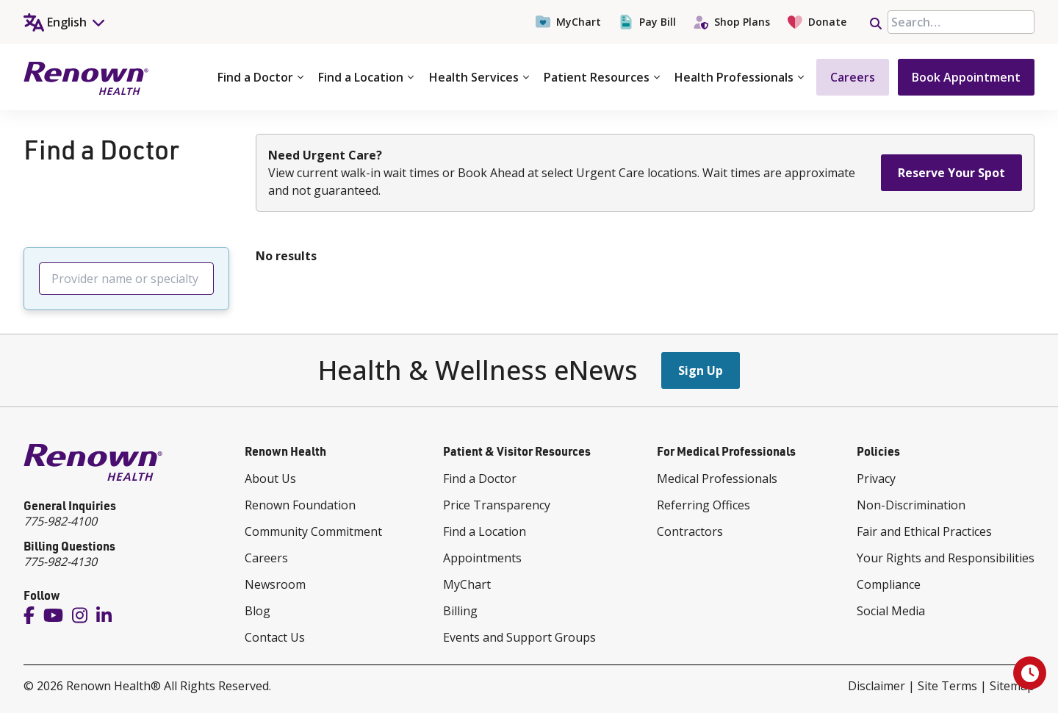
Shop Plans (732, 22)
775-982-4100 (60, 521)
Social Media (891, 611)
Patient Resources (602, 77)
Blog (257, 611)
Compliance (889, 584)
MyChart (568, 22)
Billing (460, 611)
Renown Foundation (300, 505)
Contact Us (275, 637)
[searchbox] (961, 22)
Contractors (690, 531)
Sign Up (700, 370)
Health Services (479, 77)
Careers (852, 77)
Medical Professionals (717, 478)
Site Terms (947, 686)
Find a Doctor (260, 77)
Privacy (876, 478)
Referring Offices (703, 505)
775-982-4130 (60, 561)
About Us (270, 478)
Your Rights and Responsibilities (945, 558)
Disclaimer (876, 686)
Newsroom (275, 584)
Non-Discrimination (911, 505)
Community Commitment (313, 531)
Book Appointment (966, 77)
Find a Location (366, 77)
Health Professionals (739, 77)
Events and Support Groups (519, 637)
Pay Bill (647, 22)
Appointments (482, 558)
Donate (817, 22)
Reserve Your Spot (951, 173)
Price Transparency (496, 505)
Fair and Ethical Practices (924, 531)
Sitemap (1012, 686)
